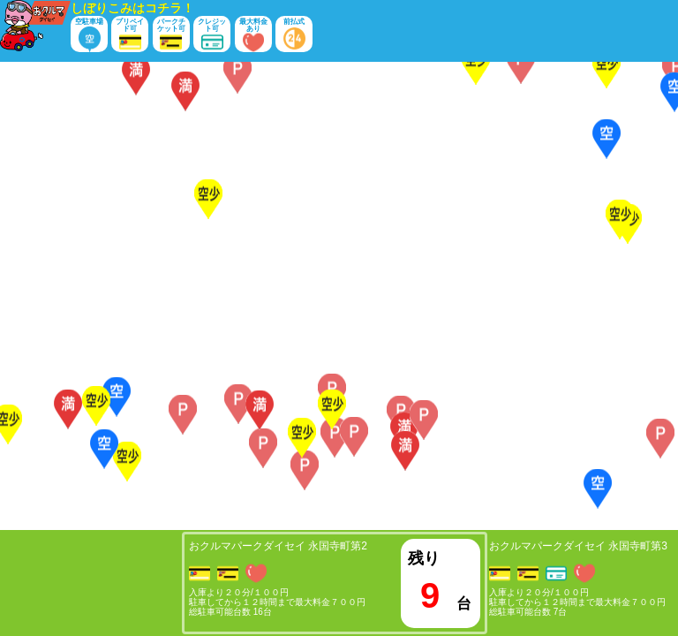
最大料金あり (253, 35)
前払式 (294, 35)
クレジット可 (212, 35)
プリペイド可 (130, 35)
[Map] (339, 296)
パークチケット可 (171, 35)
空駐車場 (89, 35)
